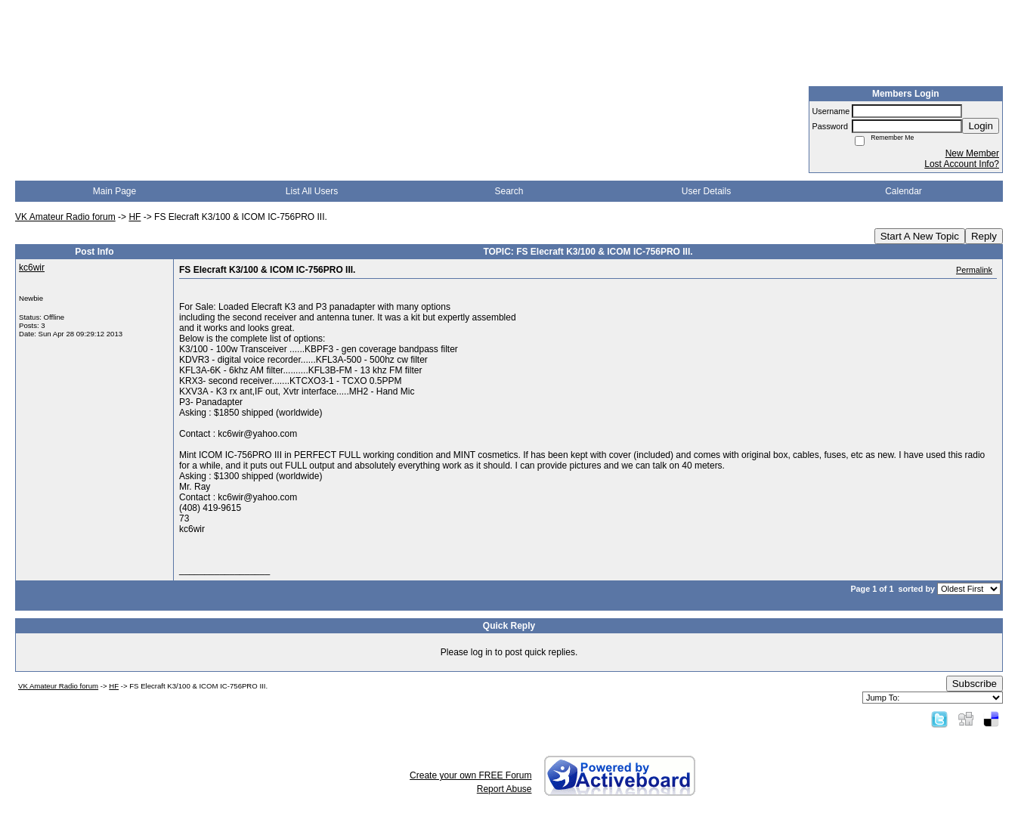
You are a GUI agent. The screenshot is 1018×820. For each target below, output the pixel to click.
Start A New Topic (919, 236)
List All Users (312, 191)
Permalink (974, 269)
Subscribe (974, 683)
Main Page (114, 191)
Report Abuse (504, 789)
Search (508, 191)
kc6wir (32, 267)
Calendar (903, 191)
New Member (972, 153)
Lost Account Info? (961, 164)
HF (134, 217)
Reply (984, 236)
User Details (706, 191)
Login (980, 126)
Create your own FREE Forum (470, 775)
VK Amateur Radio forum (65, 217)
